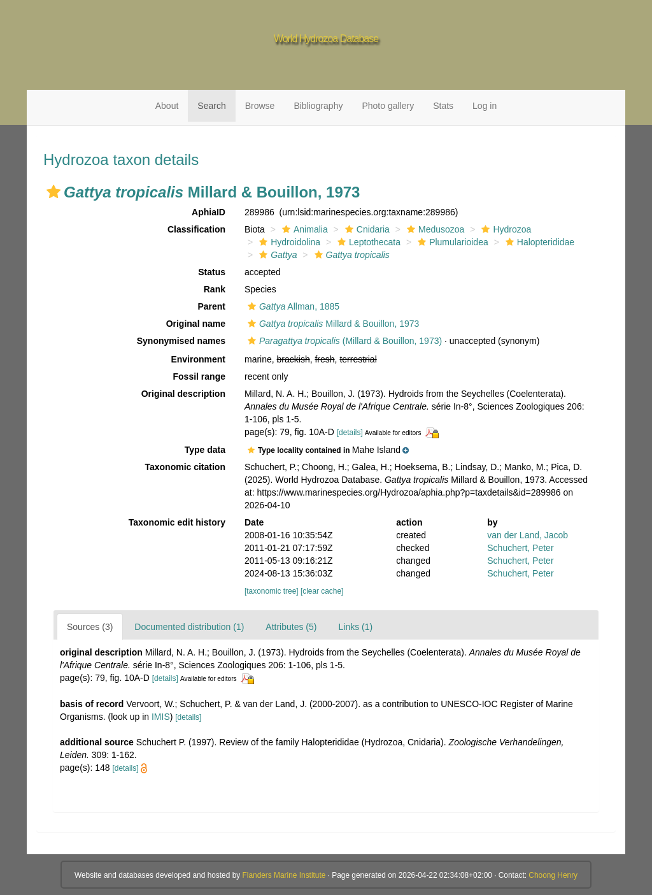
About (167, 106)
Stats (443, 106)
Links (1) (355, 627)
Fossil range (199, 376)
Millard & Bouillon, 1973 (331, 324)
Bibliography (318, 106)
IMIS (161, 717)
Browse (260, 106)
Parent (211, 306)
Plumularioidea (451, 242)
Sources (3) (90, 627)
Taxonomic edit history (177, 522)
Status (211, 272)
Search (211, 106)
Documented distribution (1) (189, 627)
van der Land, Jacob (527, 535)
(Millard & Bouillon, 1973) (343, 341)
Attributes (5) (291, 627)
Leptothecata (367, 242)
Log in (484, 106)
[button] (53, 191)
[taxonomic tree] (271, 591)
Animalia (303, 229)
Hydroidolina (288, 242)
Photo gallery (388, 106)
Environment (198, 359)
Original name (195, 324)
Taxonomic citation (185, 467)
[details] (350, 432)
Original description (183, 394)
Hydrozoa (504, 229)
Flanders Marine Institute (284, 875)
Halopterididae (538, 242)
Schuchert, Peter (520, 548)
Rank (214, 289)
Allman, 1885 (291, 306)
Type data (205, 450)
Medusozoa (434, 229)
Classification (196, 229)
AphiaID (208, 212)
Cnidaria (366, 229)
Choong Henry (553, 875)
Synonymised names (181, 341)
